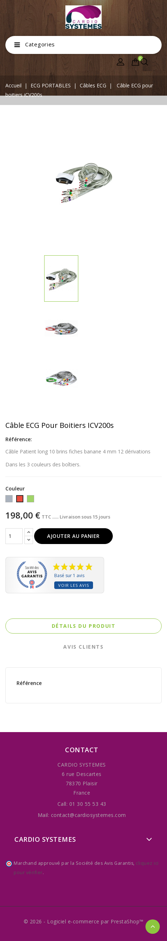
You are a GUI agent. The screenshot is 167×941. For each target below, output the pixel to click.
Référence (29, 683)
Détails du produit (84, 625)
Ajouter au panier (73, 536)
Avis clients (83, 646)
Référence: (18, 439)
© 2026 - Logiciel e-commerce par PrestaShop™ (84, 921)
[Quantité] (14, 536)
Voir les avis (73, 585)
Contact (81, 749)
